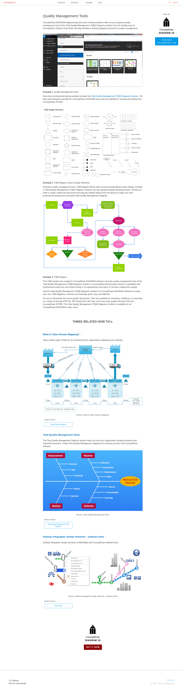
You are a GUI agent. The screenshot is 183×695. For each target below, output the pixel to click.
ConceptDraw (9, 2)
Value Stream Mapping (58, 424)
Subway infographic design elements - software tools (73, 536)
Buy (100, 2)
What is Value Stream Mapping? (61, 334)
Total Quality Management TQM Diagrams (58, 525)
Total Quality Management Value (61, 434)
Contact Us (170, 680)
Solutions (74, 2)
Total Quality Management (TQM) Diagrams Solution (114, 96)
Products (61, 2)
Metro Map (58, 606)
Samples (89, 2)
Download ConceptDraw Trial (166, 41)
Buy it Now (93, 647)
